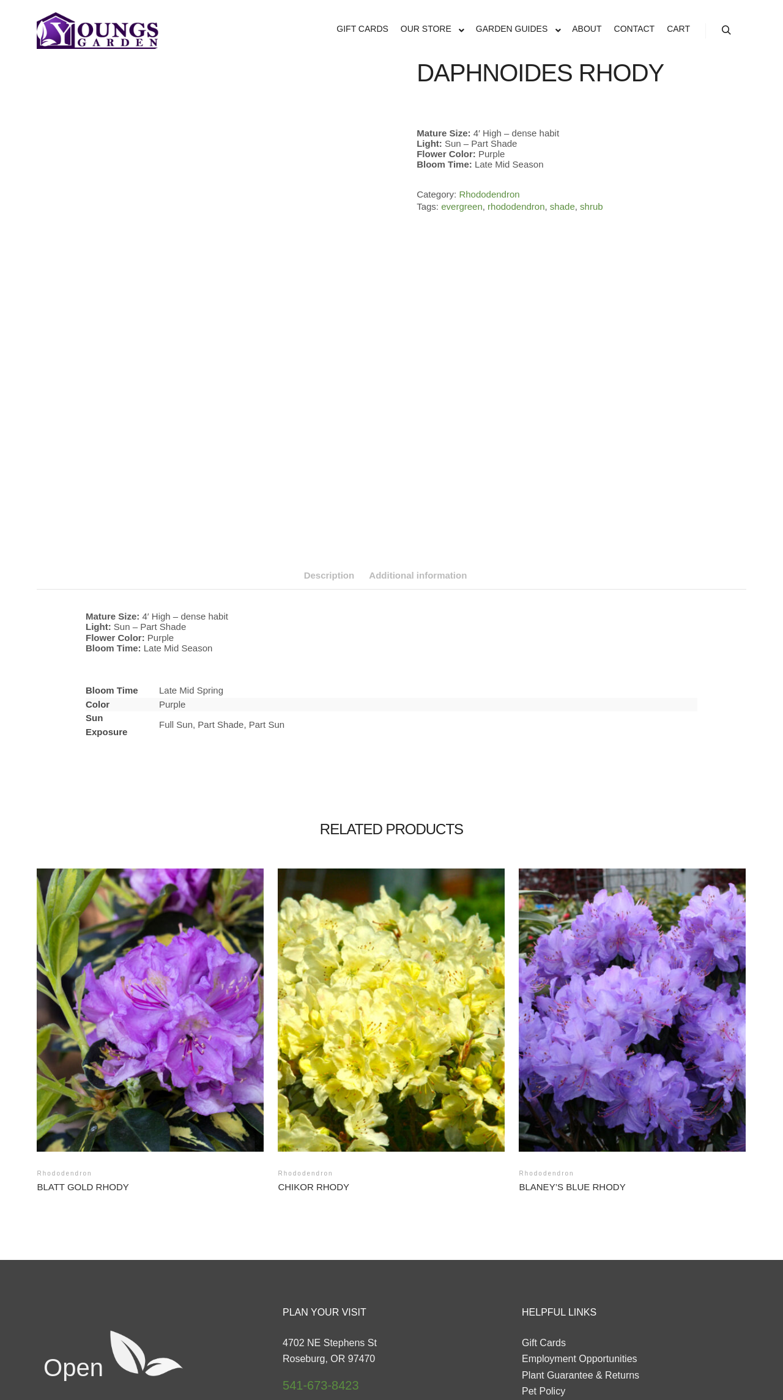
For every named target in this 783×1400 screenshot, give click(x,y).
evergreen (462, 206)
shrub (591, 206)
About (534, 1274)
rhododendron (516, 206)
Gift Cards (544, 1193)
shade (562, 206)
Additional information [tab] (418, 425)
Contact (538, 1258)
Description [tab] (329, 425)
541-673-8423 (321, 1235)
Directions (307, 1263)
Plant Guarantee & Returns (580, 1225)
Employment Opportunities (579, 1209)
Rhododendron (489, 194)
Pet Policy (543, 1242)
